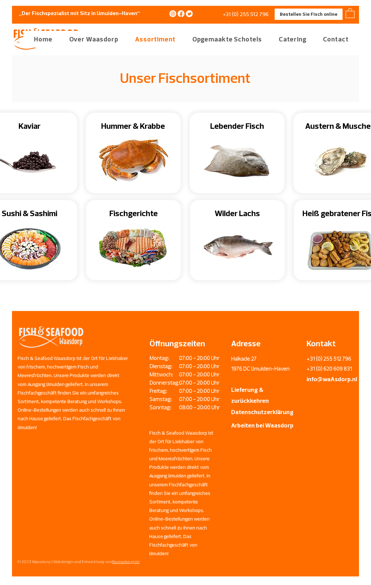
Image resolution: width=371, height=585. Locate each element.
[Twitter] (189, 13)
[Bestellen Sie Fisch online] (309, 14)
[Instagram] (172, 13)
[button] (90, 39)
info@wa (319, 379)
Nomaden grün (126, 561)
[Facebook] (181, 13)
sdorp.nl (346, 379)
